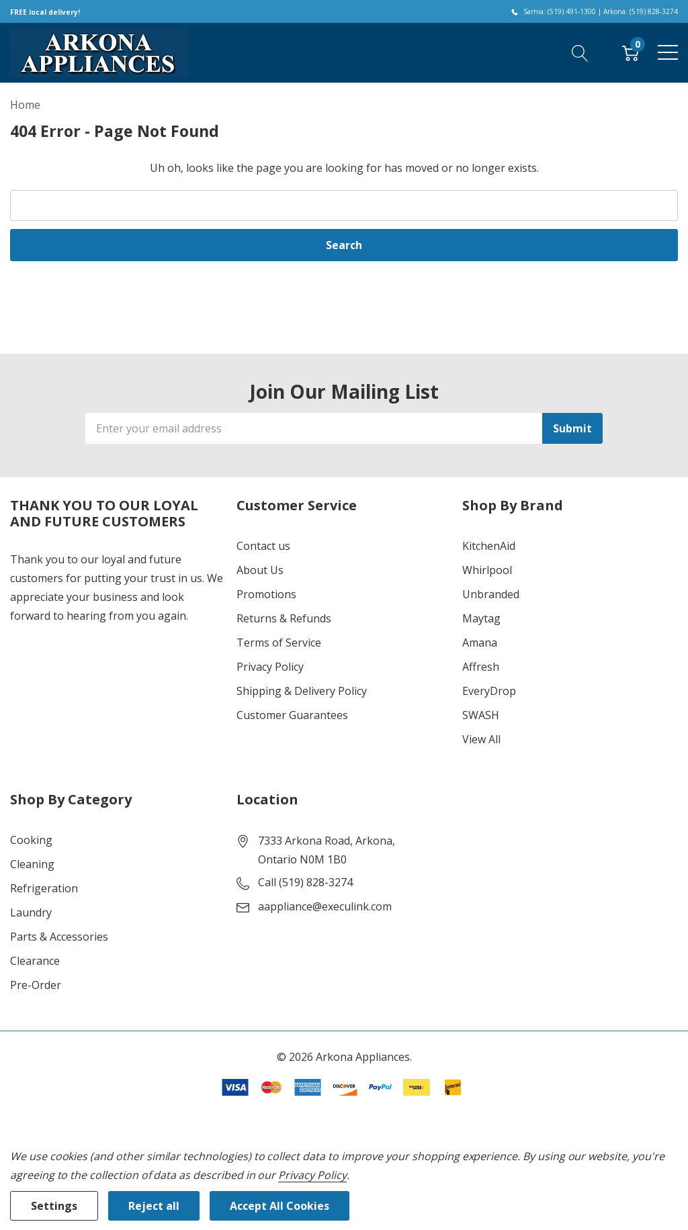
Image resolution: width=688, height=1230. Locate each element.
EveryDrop (489, 690)
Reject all (153, 1205)
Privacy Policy (270, 666)
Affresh (480, 666)
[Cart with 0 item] (630, 52)
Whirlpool (487, 570)
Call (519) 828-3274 (305, 882)
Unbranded (490, 594)
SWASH (480, 715)
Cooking (31, 840)
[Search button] (580, 52)
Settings (54, 1205)
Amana (479, 642)
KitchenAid (488, 545)
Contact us (263, 545)
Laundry (31, 912)
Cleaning (32, 864)
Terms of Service (278, 642)
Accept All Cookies (279, 1205)
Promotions (266, 594)
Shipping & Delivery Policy (301, 690)
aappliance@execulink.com (325, 906)
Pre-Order (35, 985)
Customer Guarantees (292, 715)
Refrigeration (44, 888)
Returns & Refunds (283, 618)
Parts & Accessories (59, 936)
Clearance (35, 960)
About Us (260, 570)
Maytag (481, 618)
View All (481, 739)
